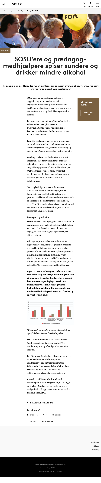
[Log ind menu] (90, 4)
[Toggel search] (84, 4)
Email (33, 422)
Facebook (32, 415)
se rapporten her (88, 113)
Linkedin (57, 415)
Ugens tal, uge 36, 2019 (29, 11)
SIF (5, 11)
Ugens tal (13, 11)
